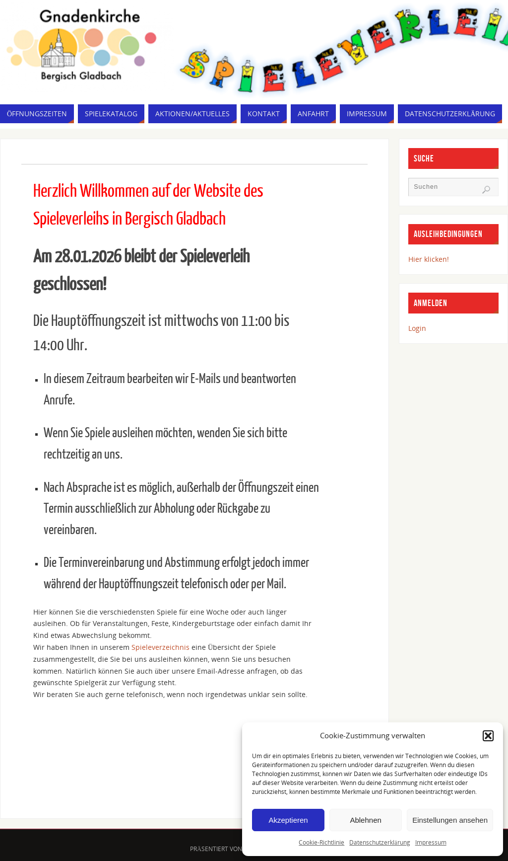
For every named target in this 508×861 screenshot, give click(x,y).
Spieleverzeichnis (161, 647)
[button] (488, 736)
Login (417, 328)
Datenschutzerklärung (379, 842)
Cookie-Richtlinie (321, 842)
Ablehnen (365, 820)
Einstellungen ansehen (450, 820)
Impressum (430, 842)
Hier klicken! (428, 259)
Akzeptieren (288, 820)
